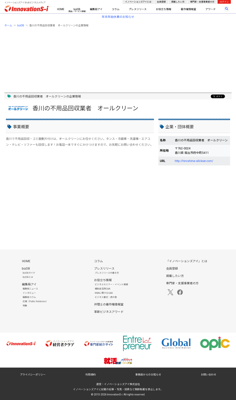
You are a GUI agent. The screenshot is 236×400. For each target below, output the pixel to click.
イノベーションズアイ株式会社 (122, 384)
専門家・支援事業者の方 (202, 2)
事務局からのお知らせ (148, 374)
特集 (25, 305)
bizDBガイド (29, 273)
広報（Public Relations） (35, 301)
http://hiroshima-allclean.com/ (194, 161)
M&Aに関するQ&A (104, 293)
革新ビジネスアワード (109, 312)
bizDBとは (28, 277)
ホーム (8, 25)
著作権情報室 (188, 9)
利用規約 (90, 374)
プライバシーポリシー (33, 374)
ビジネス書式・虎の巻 (106, 297)
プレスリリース (138, 9)
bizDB (77, 9)
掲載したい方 (178, 2)
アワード (210, 9)
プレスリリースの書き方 (107, 273)
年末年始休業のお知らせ (118, 17)
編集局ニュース (30, 288)
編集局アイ (96, 9)
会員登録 (161, 2)
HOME (60, 9)
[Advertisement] (115, 57)
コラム (115, 9)
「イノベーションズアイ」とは (186, 261)
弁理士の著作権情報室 (109, 304)
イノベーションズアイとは (138, 2)
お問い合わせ (208, 374)
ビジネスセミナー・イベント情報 (111, 284)
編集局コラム (29, 297)
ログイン (224, 2)
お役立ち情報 (163, 9)
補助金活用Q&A (102, 288)
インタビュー (29, 293)
